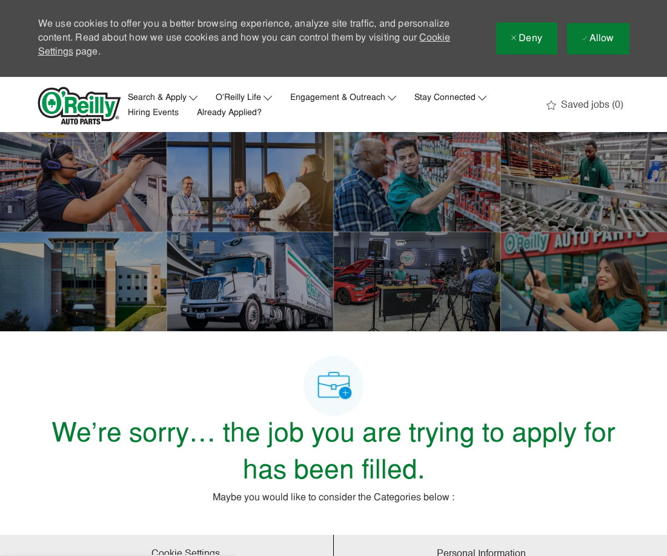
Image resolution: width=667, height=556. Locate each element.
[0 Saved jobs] (584, 105)
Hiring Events (153, 113)
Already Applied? (229, 113)
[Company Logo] (79, 106)
